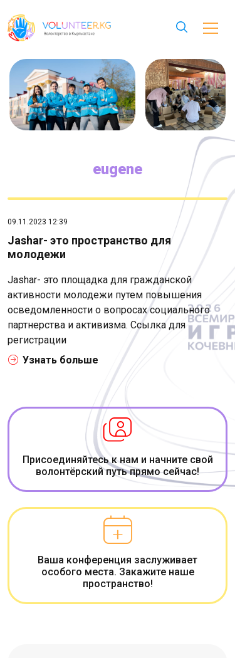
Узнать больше (53, 360)
